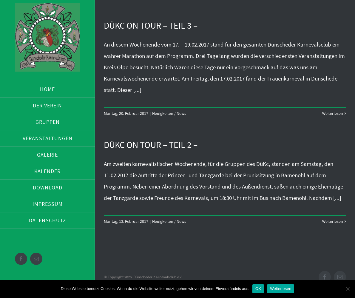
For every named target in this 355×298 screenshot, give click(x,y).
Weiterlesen (332, 113)
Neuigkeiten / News (169, 113)
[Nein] (348, 289)
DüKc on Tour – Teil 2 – (150, 144)
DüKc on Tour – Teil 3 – (150, 25)
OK (258, 288)
